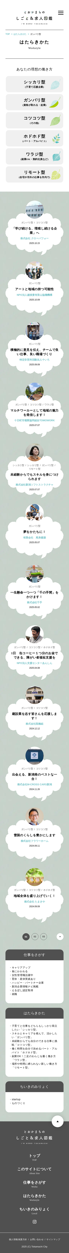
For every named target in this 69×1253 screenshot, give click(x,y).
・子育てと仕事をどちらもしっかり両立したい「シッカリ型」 (34, 1027)
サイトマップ (53, 1239)
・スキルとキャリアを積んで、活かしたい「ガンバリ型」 (34, 1035)
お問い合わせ (37, 1239)
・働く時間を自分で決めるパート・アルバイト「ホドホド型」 (34, 1050)
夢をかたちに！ (34, 532)
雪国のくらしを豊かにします (34, 835)
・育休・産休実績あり (24, 978)
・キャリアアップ (21, 967)
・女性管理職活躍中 (22, 975)
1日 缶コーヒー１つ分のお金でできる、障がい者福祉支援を (34, 657)
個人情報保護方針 (18, 1239)
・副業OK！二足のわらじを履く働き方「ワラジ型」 (34, 1058)
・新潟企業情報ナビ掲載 (25, 986)
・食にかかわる (20, 971)
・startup (16, 1099)
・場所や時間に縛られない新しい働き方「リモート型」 (34, 1065)
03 (43, 936)
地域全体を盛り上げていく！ (34, 896)
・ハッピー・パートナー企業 (28, 982)
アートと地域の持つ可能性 (34, 289)
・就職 (14, 994)
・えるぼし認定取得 (22, 990)
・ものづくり (18, 1103)
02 (34, 936)
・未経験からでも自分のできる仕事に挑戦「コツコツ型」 (34, 1043)
